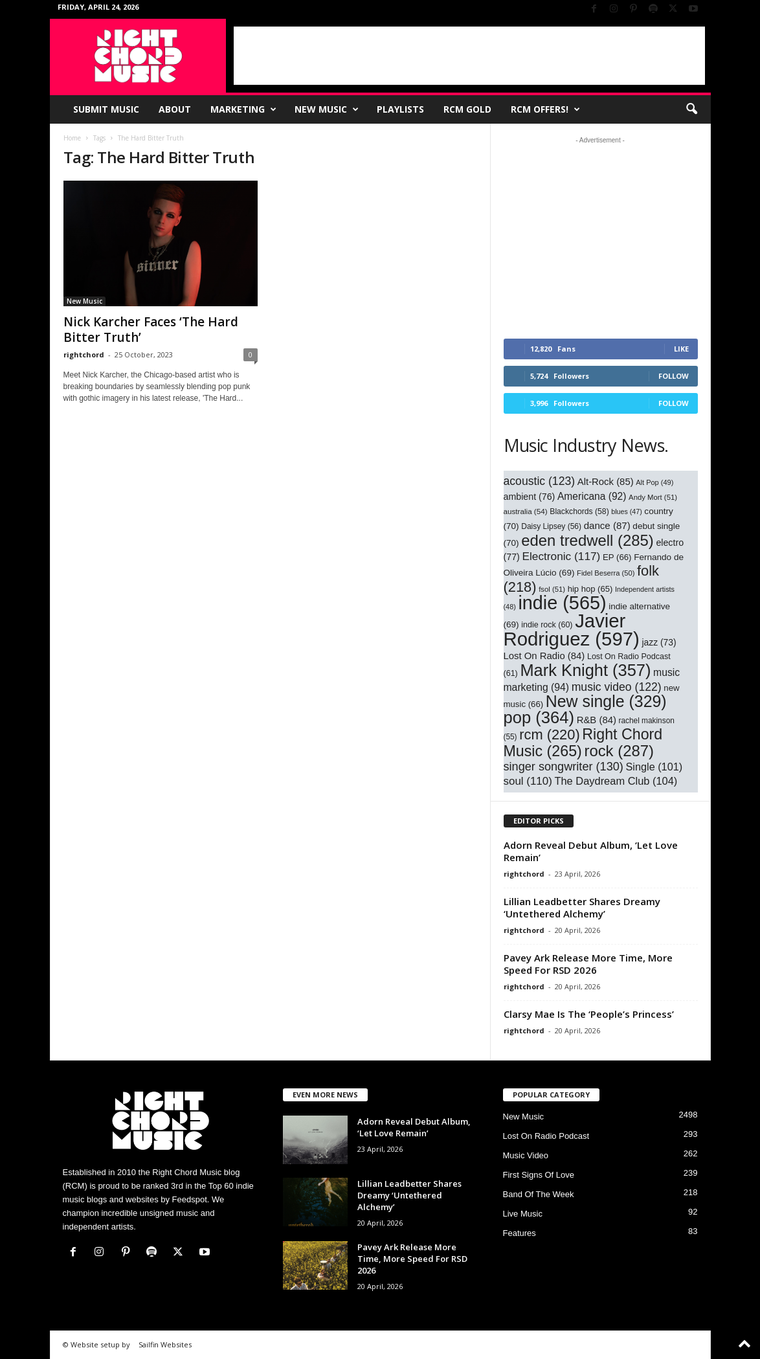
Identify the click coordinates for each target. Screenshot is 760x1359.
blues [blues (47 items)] (626, 511)
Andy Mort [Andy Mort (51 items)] (653, 497)
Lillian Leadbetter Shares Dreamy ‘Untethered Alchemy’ (582, 907)
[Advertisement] (469, 56)
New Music (327, 109)
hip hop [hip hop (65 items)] (590, 589)
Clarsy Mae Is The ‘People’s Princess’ (589, 1013)
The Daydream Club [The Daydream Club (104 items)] (615, 781)
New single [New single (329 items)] (606, 701)
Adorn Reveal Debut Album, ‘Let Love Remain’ (591, 851)
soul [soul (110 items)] (528, 781)
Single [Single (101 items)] (654, 766)
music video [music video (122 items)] (617, 686)
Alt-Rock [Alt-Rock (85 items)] (605, 482)
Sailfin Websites (165, 1344)
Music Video (526, 1155)
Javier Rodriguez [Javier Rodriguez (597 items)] (572, 629)
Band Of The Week (538, 1194)
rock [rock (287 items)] (619, 750)
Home (72, 137)
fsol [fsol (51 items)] (552, 589)
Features (519, 1233)
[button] (691, 109)
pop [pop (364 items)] (539, 717)
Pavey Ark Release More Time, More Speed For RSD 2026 (588, 963)
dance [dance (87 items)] (607, 525)
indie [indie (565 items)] (562, 602)
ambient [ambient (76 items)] (529, 496)
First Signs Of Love (539, 1175)
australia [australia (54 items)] (526, 511)
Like (681, 349)
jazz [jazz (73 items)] (659, 642)
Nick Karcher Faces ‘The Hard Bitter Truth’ (150, 329)
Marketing (243, 109)
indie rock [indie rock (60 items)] (546, 624)
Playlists (400, 109)
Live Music (522, 1214)
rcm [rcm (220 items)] (549, 734)
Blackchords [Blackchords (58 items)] (579, 511)
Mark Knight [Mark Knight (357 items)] (585, 670)
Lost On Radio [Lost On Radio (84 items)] (544, 656)
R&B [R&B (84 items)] (596, 720)
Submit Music (106, 109)
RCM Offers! (545, 109)
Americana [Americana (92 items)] (592, 496)
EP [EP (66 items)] (617, 557)
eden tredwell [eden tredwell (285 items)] (587, 540)
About (175, 109)
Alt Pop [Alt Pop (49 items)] (654, 482)
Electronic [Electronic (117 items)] (561, 556)
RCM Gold (467, 109)
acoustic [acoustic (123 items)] (540, 481)
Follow (673, 376)
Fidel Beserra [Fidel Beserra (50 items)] (605, 573)
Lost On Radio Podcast (546, 1136)
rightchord (83, 354)
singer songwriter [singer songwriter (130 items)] (563, 766)
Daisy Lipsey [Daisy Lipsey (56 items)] (551, 526)
